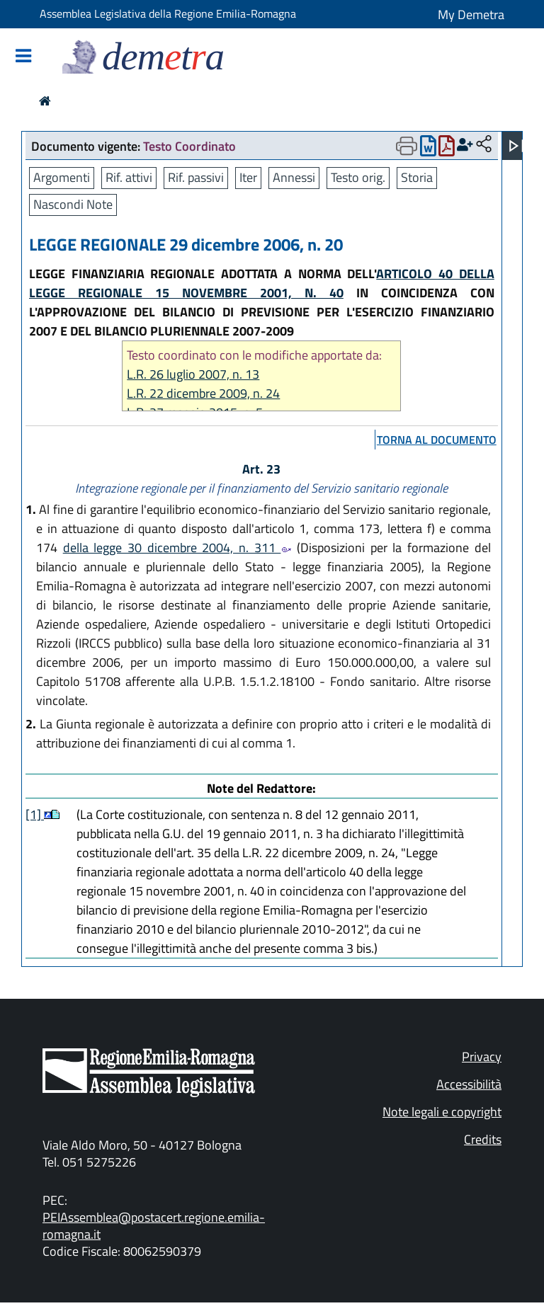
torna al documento (437, 439)
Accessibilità (469, 1084)
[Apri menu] (516, 146)
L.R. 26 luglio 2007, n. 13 (193, 374)
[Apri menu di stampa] (406, 145)
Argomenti (61, 177)
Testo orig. (358, 177)
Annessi (294, 177)
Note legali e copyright (442, 1111)
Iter (248, 177)
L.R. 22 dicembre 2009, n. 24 (203, 393)
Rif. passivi (196, 177)
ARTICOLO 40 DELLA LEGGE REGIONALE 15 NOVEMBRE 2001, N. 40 (261, 283)
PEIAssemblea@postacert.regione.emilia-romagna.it (153, 1226)
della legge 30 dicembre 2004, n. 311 (177, 547)
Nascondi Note (73, 204)
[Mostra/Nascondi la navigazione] (23, 57)
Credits (483, 1139)
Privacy (482, 1056)
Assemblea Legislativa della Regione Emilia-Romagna (168, 13)
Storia (417, 177)
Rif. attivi (129, 177)
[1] (35, 814)
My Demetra (471, 14)
